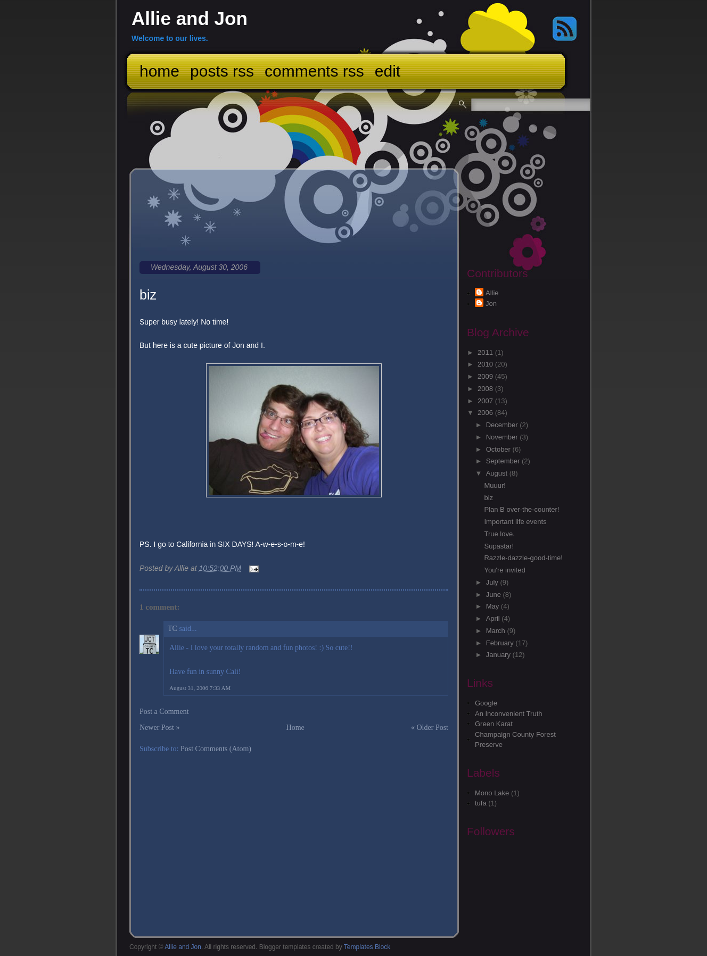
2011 (486, 352)
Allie (492, 293)
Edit (387, 71)
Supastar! (499, 546)
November (503, 437)
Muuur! (494, 485)
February (501, 643)
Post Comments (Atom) (215, 749)
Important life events (515, 522)
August (497, 473)
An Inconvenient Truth (508, 714)
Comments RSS (314, 71)
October (499, 449)
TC (172, 629)
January (499, 655)
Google (486, 703)
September (504, 461)
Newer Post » (159, 727)
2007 (486, 401)
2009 (486, 376)
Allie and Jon (189, 18)
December (503, 425)
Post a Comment (164, 712)
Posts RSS (222, 71)
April (494, 618)
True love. (499, 534)
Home (159, 71)
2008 (486, 389)
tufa (481, 803)
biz (148, 294)
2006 (486, 413)
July (493, 582)
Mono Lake (492, 793)
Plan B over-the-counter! (521, 509)
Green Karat (494, 724)
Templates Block (367, 947)
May (493, 606)
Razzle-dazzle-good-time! (523, 558)
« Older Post (429, 727)
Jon (491, 303)
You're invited (504, 570)
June (494, 594)
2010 (486, 364)
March (496, 631)
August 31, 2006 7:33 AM (200, 688)
